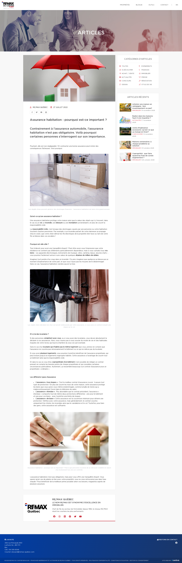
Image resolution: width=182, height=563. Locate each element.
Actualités (125, 77)
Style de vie (145, 84)
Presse (143, 77)
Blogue (139, 5)
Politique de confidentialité (99, 560)
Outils (151, 5)
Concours (125, 81)
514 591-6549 (14, 549)
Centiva (175, 560)
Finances (144, 70)
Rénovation (145, 81)
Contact (164, 5)
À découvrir (126, 70)
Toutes (123, 66)
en (177, 5)
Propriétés (125, 5)
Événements (145, 66)
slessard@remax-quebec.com (22, 552)
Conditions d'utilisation (119, 560)
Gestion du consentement (139, 560)
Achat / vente (126, 73)
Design (123, 84)
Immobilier (144, 73)
